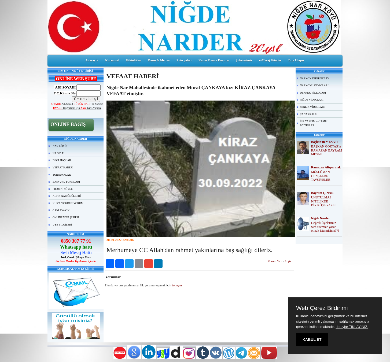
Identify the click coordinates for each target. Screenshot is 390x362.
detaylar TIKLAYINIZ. (352, 327)
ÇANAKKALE (308, 114)
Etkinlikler (133, 60)
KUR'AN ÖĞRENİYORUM (68, 203)
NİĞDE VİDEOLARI (311, 99)
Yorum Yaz (275, 261)
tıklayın (177, 285)
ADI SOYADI (65, 87)
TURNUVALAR (62, 174)
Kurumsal (112, 60)
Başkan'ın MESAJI (324, 142)
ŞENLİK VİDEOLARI (312, 106)
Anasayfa (91, 60)
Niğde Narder (320, 218)
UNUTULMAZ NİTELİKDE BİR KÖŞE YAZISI (324, 201)
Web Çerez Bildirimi (322, 308)
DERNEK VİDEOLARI (313, 92)
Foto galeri (184, 60)
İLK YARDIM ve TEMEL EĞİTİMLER (314, 123)
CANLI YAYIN (61, 210)
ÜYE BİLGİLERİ (62, 224)
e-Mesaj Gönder (270, 60)
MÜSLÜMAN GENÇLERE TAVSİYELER (320, 176)
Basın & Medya (159, 60)
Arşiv (288, 261)
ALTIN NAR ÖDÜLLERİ (67, 195)
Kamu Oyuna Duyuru (213, 60)
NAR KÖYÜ (60, 146)
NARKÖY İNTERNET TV (314, 78)
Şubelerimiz (244, 60)
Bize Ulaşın (296, 60)
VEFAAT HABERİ (63, 167)
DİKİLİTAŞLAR (62, 160)
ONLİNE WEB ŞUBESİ (66, 217)
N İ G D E (58, 153)
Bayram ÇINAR (322, 193)
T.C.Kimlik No (65, 93)
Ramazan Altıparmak (326, 167)
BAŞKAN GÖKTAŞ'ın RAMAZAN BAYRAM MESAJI (326, 150)
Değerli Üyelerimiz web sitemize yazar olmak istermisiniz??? (325, 227)
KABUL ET (312, 339)
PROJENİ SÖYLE (63, 188)
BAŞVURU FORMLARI (66, 181)
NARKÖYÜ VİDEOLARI (314, 85)
